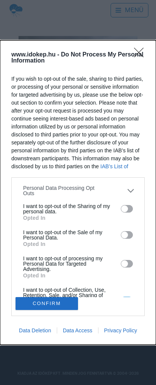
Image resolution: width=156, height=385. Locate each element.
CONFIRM (47, 303)
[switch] (127, 209)
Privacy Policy (120, 330)
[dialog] (78, 192)
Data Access (77, 330)
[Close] (141, 55)
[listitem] (78, 190)
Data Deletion (35, 330)
